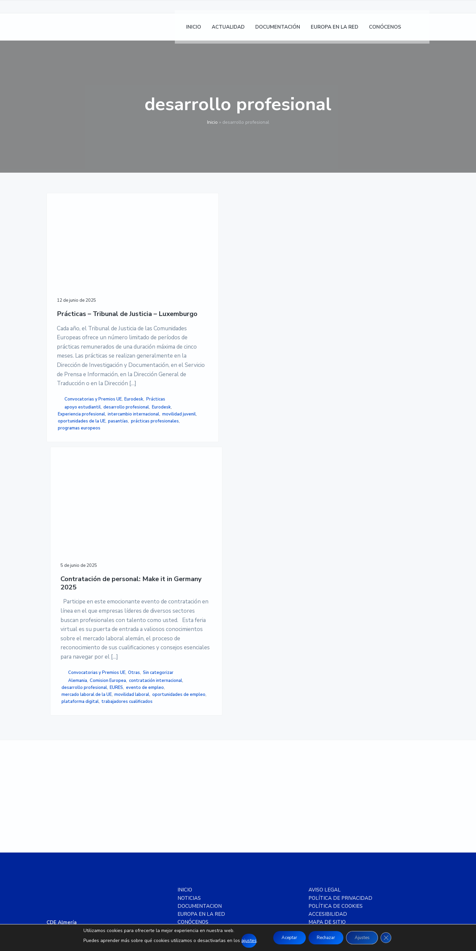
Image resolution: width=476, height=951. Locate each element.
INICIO (185, 759)
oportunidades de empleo (176, 549)
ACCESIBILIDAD (327, 783)
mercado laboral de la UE (175, 535)
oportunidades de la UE (81, 546)
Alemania (166, 500)
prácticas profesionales (82, 560)
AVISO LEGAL (324, 759)
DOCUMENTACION (200, 775)
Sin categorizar (182, 492)
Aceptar (284, 937)
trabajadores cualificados (175, 563)
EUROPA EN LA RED (201, 783)
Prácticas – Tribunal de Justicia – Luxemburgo (87, 275)
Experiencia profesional (81, 525)
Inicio (212, 122)
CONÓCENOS (193, 791)
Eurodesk (69, 496)
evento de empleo (169, 528)
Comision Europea (168, 507)
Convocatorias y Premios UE (93, 489)
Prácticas (90, 496)
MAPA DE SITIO (327, 791)
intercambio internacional (83, 532)
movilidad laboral (167, 542)
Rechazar (325, 937)
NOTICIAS (189, 767)
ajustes (241, 940)
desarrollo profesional (80, 511)
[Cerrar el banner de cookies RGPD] (393, 938)
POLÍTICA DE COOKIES (335, 775)
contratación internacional (176, 514)
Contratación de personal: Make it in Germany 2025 (179, 280)
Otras (158, 492)
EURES (205, 521)
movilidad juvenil (74, 539)
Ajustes (366, 937)
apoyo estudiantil (82, 504)
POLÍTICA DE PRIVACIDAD (340, 767)
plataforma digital (168, 556)
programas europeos (79, 567)
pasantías (68, 553)
